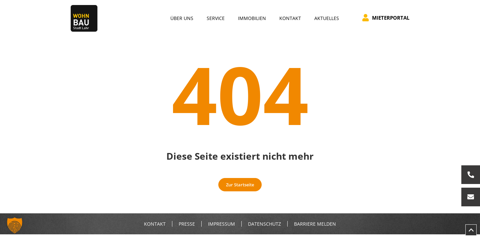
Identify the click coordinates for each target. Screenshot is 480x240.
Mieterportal (385, 17)
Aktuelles (326, 18)
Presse (187, 224)
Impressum (221, 224)
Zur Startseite (240, 185)
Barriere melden (315, 224)
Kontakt (155, 224)
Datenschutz (264, 224)
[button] (14, 225)
